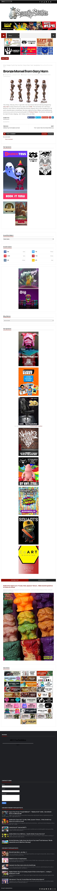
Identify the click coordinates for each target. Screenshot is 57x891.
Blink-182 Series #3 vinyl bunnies (18, 858)
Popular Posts (42, 580)
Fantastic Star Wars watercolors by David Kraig (22, 865)
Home (4, 65)
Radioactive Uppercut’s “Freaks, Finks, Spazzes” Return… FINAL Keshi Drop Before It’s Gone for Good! (28, 586)
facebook (50, 133)
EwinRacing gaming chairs (36, 426)
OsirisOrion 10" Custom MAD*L (17, 827)
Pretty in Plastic (26, 65)
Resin (32, 65)
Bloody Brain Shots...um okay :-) (18, 852)
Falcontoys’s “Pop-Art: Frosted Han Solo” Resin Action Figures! (26, 879)
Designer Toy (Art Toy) (12, 65)
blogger (44, 133)
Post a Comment (9, 139)
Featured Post (15, 580)
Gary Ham (20, 65)
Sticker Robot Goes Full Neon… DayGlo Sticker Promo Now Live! (27, 834)
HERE (30, 106)
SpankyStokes (37, 65)
